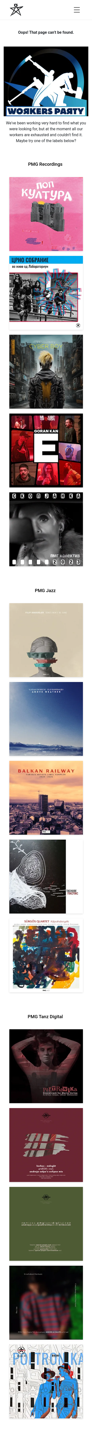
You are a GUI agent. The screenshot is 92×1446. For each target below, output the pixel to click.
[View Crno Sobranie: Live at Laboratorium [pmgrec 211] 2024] (46, 293)
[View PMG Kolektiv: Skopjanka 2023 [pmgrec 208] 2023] (46, 529)
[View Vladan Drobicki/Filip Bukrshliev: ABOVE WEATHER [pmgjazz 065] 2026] (46, 719)
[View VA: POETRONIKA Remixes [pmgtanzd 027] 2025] (46, 1224)
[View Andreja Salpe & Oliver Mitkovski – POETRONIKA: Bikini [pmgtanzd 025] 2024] (46, 1381)
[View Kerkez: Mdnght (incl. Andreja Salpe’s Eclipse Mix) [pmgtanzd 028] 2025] (46, 1145)
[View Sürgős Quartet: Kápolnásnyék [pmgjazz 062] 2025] (46, 955)
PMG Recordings (45, 164)
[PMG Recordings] (16, 9)
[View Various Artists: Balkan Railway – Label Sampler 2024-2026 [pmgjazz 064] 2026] (46, 798)
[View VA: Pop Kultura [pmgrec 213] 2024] (46, 214)
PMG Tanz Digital (45, 1016)
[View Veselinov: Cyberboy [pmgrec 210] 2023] (46, 372)
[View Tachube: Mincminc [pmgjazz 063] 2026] (46, 877)
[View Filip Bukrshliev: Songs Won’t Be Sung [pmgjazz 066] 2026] (46, 640)
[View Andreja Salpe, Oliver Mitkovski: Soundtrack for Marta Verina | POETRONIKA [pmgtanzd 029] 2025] (46, 1066)
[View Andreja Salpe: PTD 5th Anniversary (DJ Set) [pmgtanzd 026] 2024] (46, 1303)
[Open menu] (76, 9)
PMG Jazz (45, 590)
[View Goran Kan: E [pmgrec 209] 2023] (46, 450)
